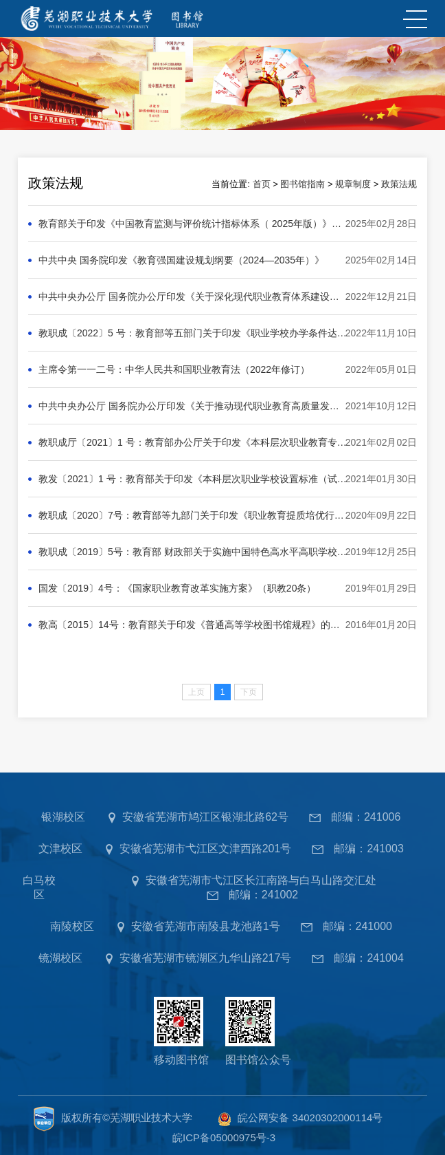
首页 (262, 184)
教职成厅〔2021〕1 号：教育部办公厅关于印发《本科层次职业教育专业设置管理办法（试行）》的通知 (193, 442)
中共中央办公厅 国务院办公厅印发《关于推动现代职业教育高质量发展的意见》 (193, 405)
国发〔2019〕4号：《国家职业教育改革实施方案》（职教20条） (177, 588)
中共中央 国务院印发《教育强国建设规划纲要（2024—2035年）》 (181, 260)
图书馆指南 (302, 184)
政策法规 (399, 184)
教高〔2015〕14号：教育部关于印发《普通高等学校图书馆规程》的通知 (193, 624)
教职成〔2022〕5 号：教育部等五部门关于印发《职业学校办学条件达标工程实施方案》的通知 (193, 332)
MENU (413, 19)
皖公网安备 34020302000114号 (310, 1117)
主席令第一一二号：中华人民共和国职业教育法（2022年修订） (174, 369)
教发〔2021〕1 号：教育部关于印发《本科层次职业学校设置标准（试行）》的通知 (193, 478)
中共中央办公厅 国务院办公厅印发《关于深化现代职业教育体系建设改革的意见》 (193, 296)
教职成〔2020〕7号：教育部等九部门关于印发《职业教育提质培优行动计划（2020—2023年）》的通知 (193, 515)
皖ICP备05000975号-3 (223, 1137)
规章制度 (353, 184)
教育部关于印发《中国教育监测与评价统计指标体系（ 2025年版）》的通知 (193, 223)
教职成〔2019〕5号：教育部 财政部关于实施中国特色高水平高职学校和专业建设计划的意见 (193, 551)
